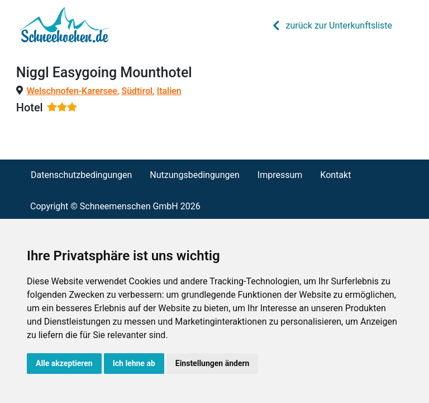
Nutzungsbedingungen (194, 175)
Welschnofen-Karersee (72, 91)
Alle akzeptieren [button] (64, 363)
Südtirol (136, 91)
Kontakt (335, 175)
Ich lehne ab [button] (134, 363)
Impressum (280, 175)
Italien (169, 91)
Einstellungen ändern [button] (212, 363)
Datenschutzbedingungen (81, 175)
